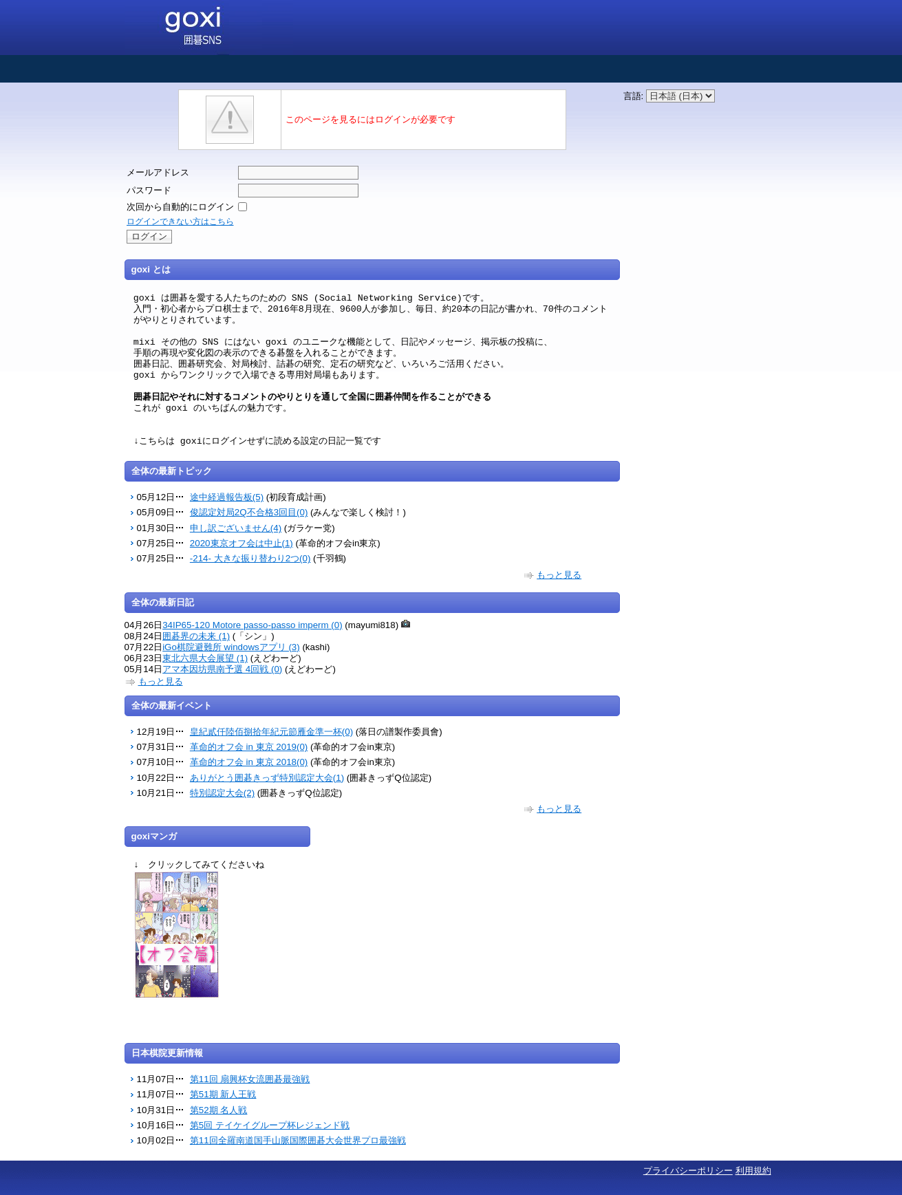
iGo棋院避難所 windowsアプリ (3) (231, 647)
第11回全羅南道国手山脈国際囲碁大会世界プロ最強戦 (298, 1140)
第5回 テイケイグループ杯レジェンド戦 (270, 1125)
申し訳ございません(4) (235, 528)
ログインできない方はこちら (180, 221)
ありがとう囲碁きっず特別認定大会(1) (267, 778)
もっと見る (559, 575)
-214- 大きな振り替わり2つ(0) (250, 558)
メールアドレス (158, 172)
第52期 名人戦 (219, 1110)
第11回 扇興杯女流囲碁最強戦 (250, 1079)
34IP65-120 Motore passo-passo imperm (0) (252, 625)
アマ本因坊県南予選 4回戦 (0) (222, 669)
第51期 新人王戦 (223, 1094)
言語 (632, 96)
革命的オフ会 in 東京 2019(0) (249, 747)
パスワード (149, 190)
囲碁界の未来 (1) (196, 636)
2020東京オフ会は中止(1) (241, 543)
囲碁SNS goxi (209, 27)
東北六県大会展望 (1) (205, 658)
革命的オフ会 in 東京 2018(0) (249, 762)
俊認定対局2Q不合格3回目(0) (249, 512)
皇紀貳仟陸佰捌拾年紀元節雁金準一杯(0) (271, 731)
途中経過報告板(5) (227, 497)
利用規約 (753, 1170)
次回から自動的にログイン (180, 207)
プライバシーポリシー (688, 1170)
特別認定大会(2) (222, 793)
